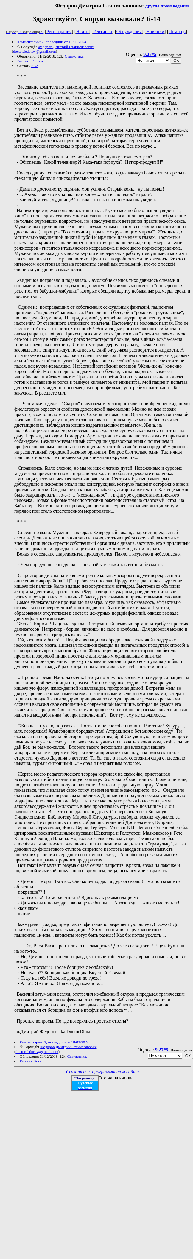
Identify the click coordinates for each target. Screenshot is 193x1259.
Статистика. (74, 56)
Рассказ (23, 61)
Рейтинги (102, 31)
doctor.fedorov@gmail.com (34, 51)
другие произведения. (168, 5)
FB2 (34, 66)
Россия (37, 61)
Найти (82, 31)
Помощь (177, 31)
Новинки (155, 31)
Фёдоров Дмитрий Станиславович (66, 46)
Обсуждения (129, 31)
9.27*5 (149, 54)
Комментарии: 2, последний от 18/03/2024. (52, 42)
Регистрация (59, 31)
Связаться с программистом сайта (102, 1071)
